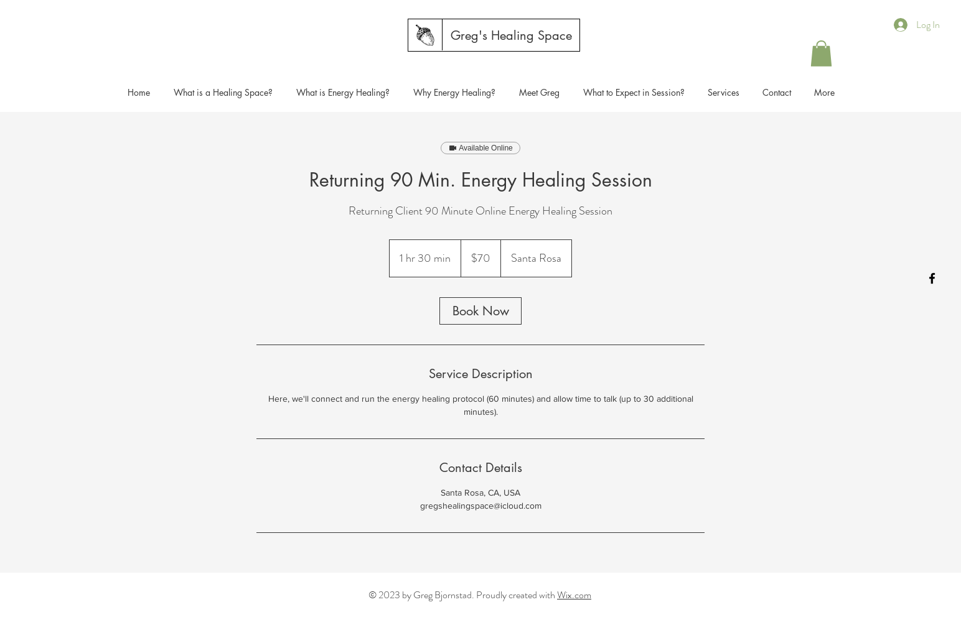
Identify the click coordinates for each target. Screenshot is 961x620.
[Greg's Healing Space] (511, 35)
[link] (480, 311)
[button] (821, 53)
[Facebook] (932, 278)
